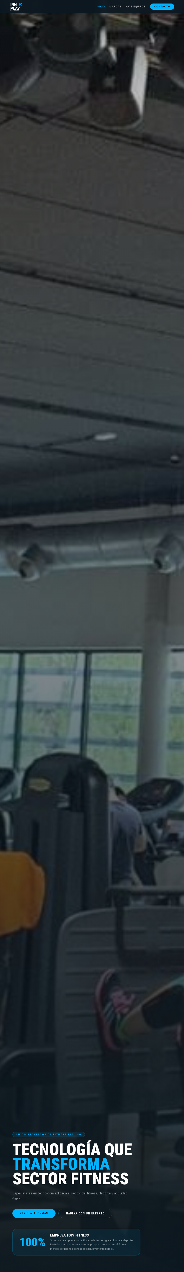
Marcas (113, 6)
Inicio (98, 6)
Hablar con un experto (85, 1213)
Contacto (159, 6)
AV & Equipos (133, 6)
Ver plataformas (34, 1213)
